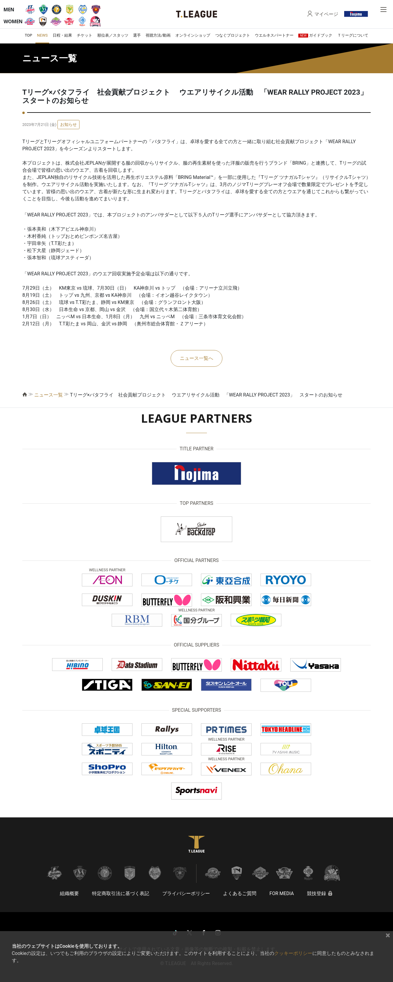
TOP (28, 35)
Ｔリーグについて (352, 35)
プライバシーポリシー (186, 893)
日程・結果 (62, 35)
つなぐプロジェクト (232, 35)
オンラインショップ (192, 35)
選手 (137, 35)
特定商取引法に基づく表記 (120, 893)
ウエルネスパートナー (274, 35)
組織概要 (69, 893)
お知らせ (68, 124)
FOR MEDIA (281, 893)
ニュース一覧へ (196, 358)
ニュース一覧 (48, 395)
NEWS (42, 35)
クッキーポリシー (293, 953)
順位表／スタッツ (112, 35)
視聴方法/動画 (158, 35)
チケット (84, 35)
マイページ (326, 14)
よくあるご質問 (239, 893)
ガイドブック (315, 35)
